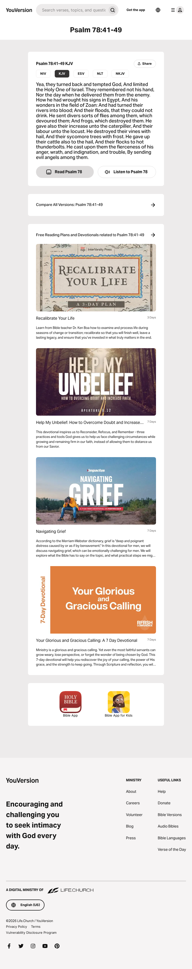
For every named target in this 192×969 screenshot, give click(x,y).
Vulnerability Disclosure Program (31, 933)
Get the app (135, 10)
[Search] (71, 10)
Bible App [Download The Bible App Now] (71, 704)
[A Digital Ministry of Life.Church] (96, 888)
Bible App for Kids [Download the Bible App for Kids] (118, 704)
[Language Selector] (158, 10)
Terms (35, 927)
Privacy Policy (16, 927)
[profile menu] (176, 10)
